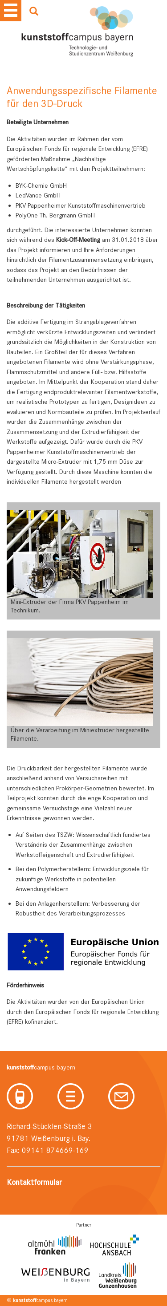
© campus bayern (37, 1300)
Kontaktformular (34, 1182)
